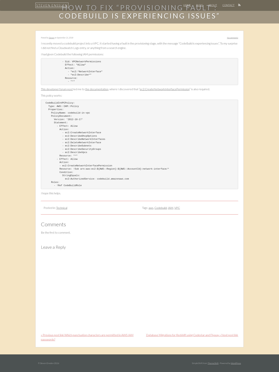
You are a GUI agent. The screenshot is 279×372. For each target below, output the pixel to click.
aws (151, 207)
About (212, 5)
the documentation (96, 89)
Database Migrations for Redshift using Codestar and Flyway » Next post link (192, 335)
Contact (228, 5)
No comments (232, 37)
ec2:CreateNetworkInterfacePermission (164, 89)
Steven (51, 37)
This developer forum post (57, 89)
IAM (170, 207)
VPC (177, 207)
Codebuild (160, 207)
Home (187, 5)
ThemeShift (213, 363)
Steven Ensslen (52, 5)
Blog (199, 5)
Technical (61, 207)
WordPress (236, 363)
